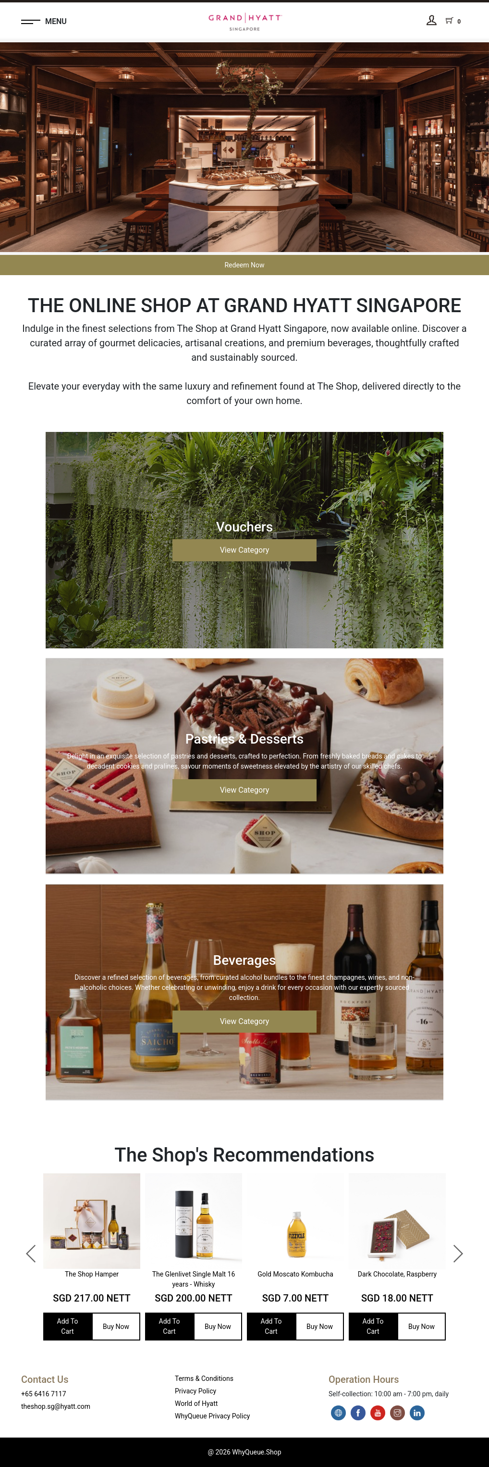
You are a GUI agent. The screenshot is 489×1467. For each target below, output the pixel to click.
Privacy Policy (195, 1391)
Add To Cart (67, 1326)
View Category (244, 550)
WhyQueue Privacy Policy (212, 1416)
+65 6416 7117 (43, 1394)
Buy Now (116, 1326)
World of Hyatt (196, 1403)
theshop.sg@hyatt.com (55, 1406)
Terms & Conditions (204, 1378)
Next (453, 1249)
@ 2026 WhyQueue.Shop (244, 1452)
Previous (26, 1249)
